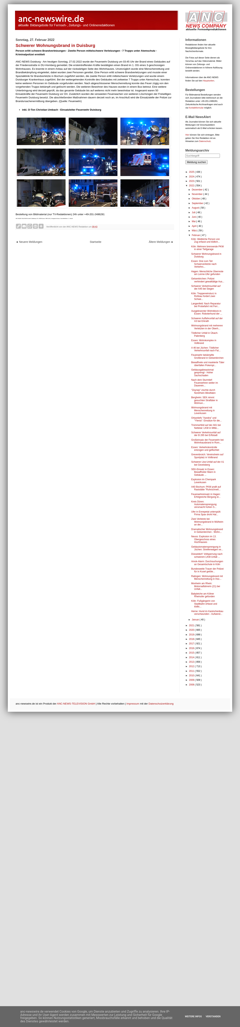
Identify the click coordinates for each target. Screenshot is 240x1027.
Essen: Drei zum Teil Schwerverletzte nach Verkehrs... (204, 264)
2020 (192, 630)
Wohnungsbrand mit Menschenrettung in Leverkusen (203, 410)
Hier (187, 135)
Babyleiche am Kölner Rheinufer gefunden (203, 595)
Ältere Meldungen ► (161, 241)
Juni (194, 217)
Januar (196, 619)
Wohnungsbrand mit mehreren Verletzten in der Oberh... (207, 327)
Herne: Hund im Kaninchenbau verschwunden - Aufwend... (207, 612)
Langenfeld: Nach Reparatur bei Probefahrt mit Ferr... (206, 305)
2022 (192, 185)
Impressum (132, 703)
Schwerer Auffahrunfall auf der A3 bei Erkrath (207, 319)
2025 (192, 172)
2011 (192, 671)
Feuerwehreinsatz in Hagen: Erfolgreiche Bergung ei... (205, 495)
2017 (192, 643)
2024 (192, 176)
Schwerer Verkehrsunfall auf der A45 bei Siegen (205, 287)
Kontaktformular (196, 108)
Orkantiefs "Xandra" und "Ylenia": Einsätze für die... (206, 419)
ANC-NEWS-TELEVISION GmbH (76, 703)
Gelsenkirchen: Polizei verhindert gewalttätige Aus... (207, 280)
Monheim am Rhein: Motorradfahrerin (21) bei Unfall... (205, 586)
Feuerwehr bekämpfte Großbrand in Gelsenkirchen (207, 356)
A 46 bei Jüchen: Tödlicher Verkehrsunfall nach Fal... (205, 349)
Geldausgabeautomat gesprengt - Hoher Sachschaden (202, 372)
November (197, 194)
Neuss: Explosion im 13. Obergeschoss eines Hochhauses (203, 539)
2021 (192, 625)
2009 (192, 680)
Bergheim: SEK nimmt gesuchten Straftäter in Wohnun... (204, 400)
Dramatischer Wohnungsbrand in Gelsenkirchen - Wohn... (207, 530)
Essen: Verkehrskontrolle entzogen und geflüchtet (205, 448)
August (196, 207)
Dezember (197, 189)
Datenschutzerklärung (160, 703)
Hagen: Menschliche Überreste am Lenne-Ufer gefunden (207, 273)
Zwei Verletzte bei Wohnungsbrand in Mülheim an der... (207, 522)
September (198, 203)
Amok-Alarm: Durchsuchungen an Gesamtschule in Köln (207, 562)
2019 (192, 634)
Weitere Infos (193, 1016)
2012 (192, 666)
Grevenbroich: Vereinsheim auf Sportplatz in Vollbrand (207, 456)
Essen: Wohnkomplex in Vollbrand (203, 341)
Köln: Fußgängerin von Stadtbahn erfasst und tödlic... (204, 604)
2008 (192, 684)
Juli (194, 212)
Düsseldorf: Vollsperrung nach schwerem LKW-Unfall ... (206, 555)
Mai (194, 221)
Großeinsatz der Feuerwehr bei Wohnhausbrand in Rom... (207, 441)
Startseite (95, 241)
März (195, 230)
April (194, 226)
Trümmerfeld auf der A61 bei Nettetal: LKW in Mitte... (206, 426)
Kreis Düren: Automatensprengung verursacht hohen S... (204, 504)
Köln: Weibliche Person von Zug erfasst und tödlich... (205, 240)
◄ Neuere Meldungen (29, 241)
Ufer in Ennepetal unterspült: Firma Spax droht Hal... (206, 513)
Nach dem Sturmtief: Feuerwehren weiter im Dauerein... (204, 383)
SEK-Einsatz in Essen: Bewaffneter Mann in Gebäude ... (203, 472)
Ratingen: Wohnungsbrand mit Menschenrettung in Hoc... (207, 577)
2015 (192, 652)
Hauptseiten (208, 80)
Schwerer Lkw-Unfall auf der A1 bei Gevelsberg (207, 463)
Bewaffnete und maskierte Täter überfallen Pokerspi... (207, 363)
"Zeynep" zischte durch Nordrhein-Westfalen (203, 391)
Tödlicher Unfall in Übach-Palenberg (204, 334)
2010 (192, 675)
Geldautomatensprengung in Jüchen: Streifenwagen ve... (207, 548)
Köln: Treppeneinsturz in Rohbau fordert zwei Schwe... (203, 296)
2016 (192, 648)
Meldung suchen (196, 162)
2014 (192, 657)
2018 (192, 639)
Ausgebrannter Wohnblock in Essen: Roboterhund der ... (206, 312)
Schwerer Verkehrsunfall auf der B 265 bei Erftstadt (205, 434)
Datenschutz (205, 141)
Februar (196, 235)
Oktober (196, 198)
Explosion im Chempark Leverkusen (203, 481)
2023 (192, 181)
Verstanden (213, 1016)
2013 (192, 662)
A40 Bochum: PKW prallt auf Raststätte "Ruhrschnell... (206, 488)
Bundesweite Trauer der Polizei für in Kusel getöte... (207, 570)
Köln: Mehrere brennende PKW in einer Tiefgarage (207, 248)
